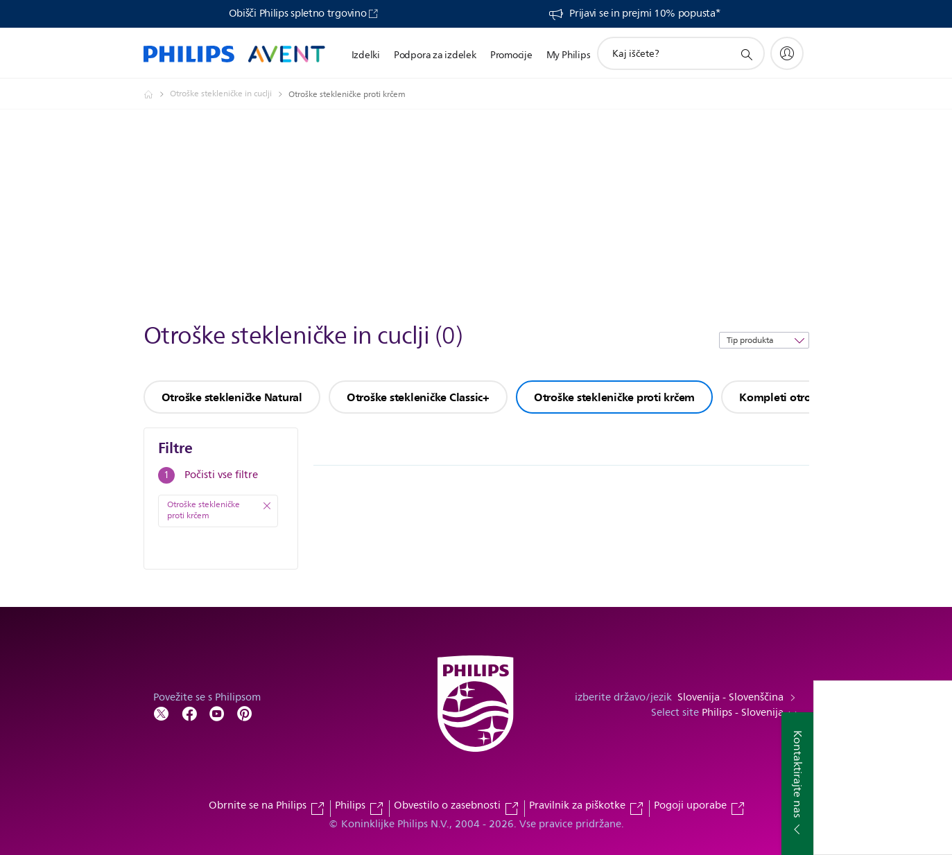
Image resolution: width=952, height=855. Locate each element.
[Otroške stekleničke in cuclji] (229, 94)
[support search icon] (746, 54)
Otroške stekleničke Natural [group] (232, 397)
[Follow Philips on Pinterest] (244, 712)
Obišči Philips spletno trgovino (298, 13)
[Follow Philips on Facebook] (189, 712)
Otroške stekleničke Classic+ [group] (418, 397)
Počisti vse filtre (221, 475)
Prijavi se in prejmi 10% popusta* (644, 13)
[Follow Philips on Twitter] (161, 712)
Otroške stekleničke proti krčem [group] (614, 397)
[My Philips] (787, 53)
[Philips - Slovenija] (157, 94)
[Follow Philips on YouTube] (217, 712)
